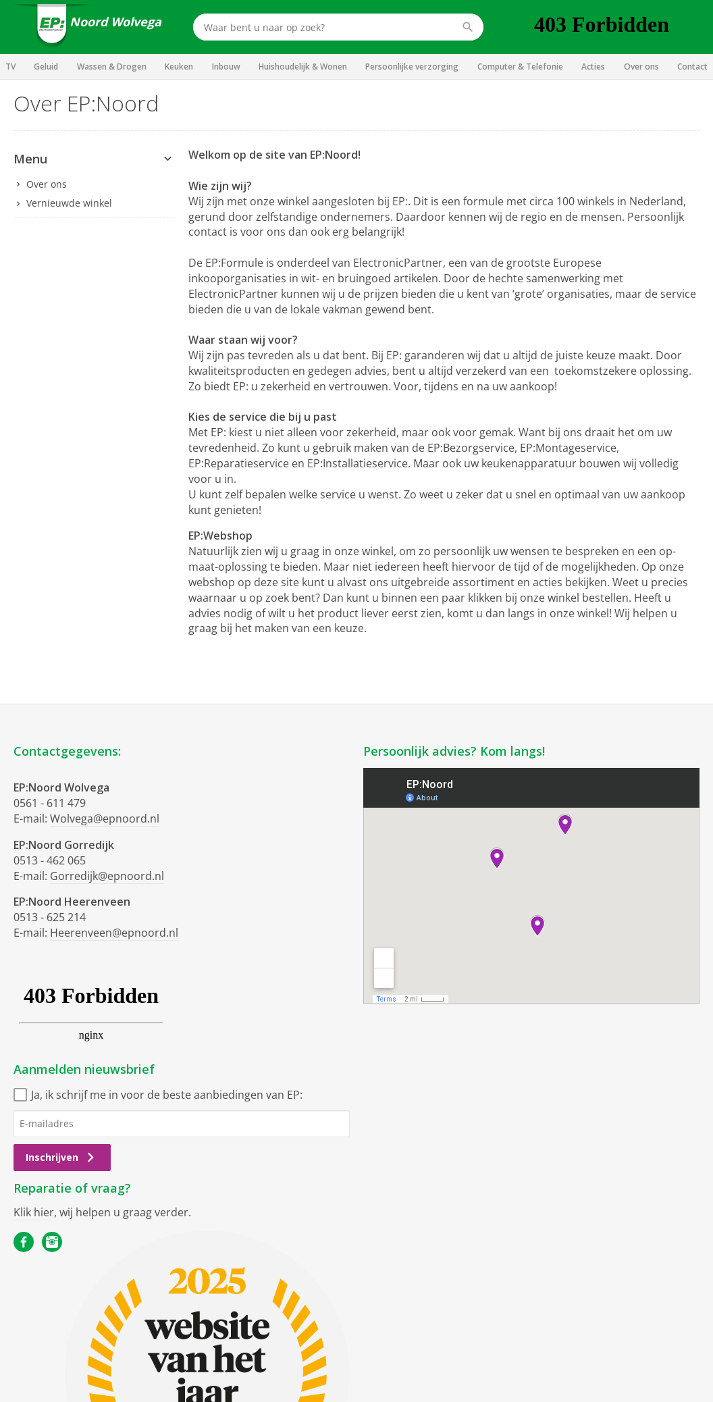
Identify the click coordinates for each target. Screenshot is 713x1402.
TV (10, 66)
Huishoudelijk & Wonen (303, 66)
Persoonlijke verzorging (411, 66)
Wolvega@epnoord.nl (104, 818)
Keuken (179, 66)
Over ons (641, 66)
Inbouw (226, 66)
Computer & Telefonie (520, 66)
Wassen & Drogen (112, 66)
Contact (692, 66)
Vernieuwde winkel (69, 203)
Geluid (46, 66)
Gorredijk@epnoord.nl (107, 875)
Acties (593, 66)
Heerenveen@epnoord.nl (114, 932)
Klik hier (34, 1212)
